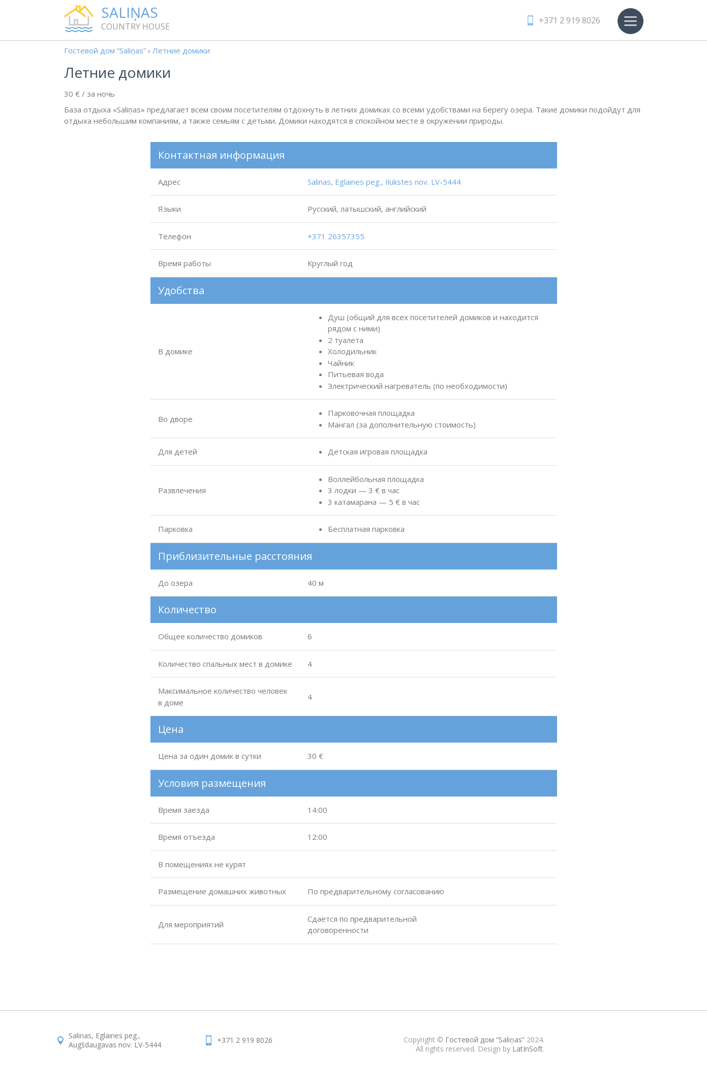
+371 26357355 (336, 236)
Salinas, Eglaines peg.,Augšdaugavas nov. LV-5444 (115, 1040)
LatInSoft (527, 1049)
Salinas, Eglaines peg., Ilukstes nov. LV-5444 (384, 182)
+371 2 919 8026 (569, 20)
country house (155, 18)
